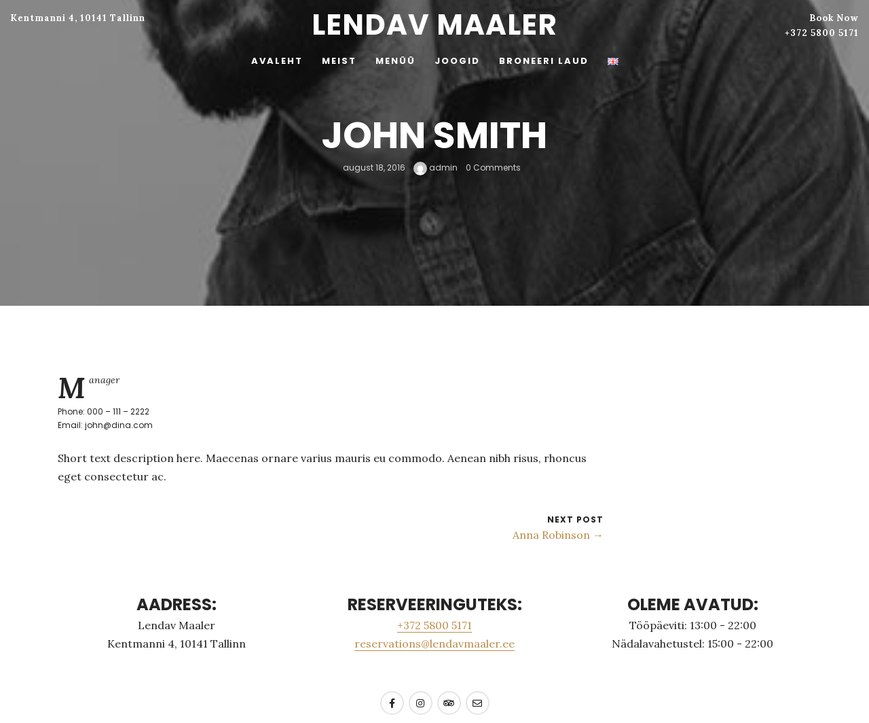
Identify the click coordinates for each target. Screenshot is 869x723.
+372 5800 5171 (822, 33)
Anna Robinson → (558, 535)
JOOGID (457, 60)
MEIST (339, 60)
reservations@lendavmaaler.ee (434, 643)
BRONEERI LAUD (544, 60)
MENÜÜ (395, 60)
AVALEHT (277, 60)
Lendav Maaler (434, 25)
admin (435, 167)
